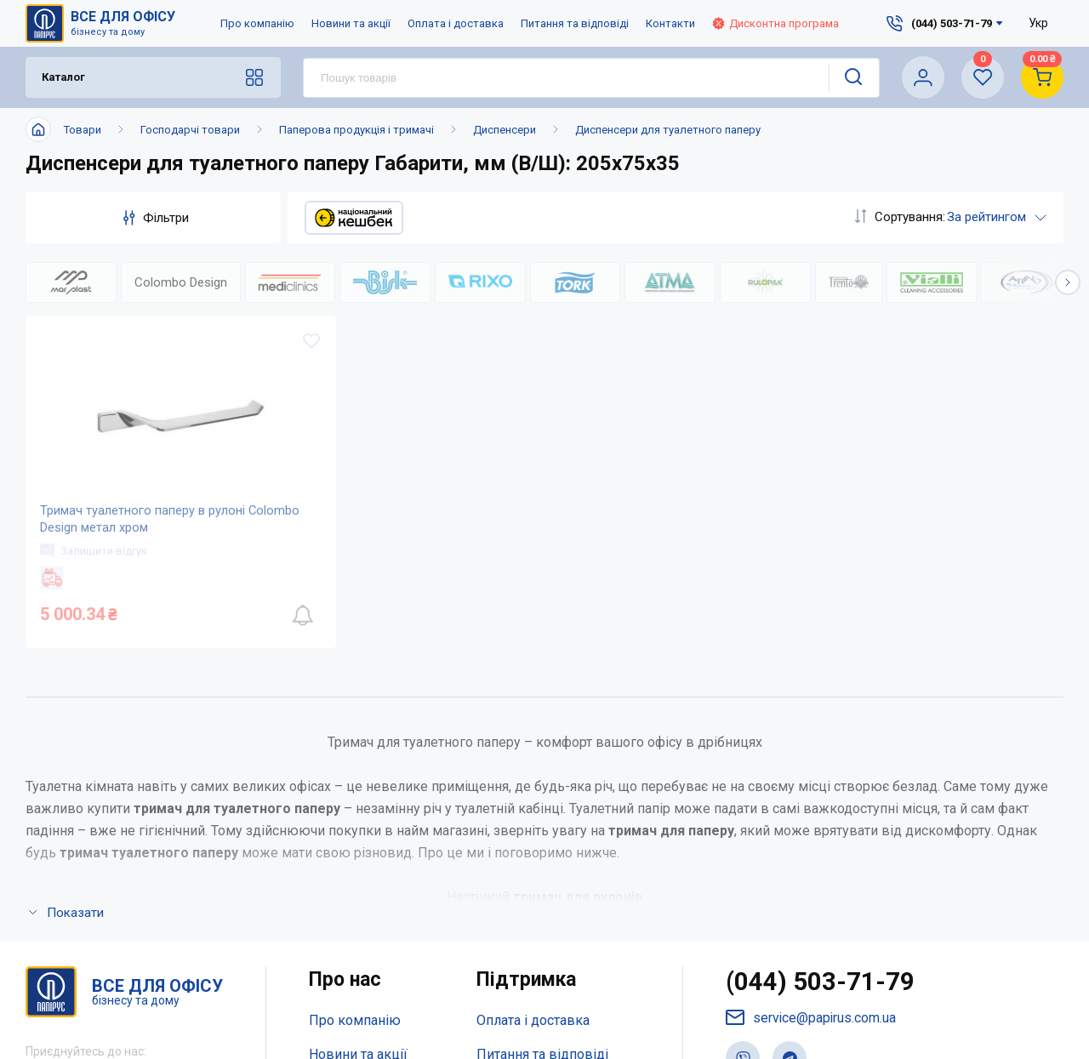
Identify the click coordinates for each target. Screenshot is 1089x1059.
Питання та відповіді (575, 23)
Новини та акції (351, 23)
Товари (82, 129)
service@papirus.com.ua (812, 774)
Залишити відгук (96, 563)
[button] (1067, 282)
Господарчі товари (190, 129)
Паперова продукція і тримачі (356, 129)
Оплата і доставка (456, 23)
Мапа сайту (344, 877)
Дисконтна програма (775, 23)
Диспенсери (504, 129)
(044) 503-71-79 (820, 739)
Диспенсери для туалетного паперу (668, 129)
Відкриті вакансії (363, 911)
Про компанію (257, 23)
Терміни (501, 877)
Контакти (670, 23)
